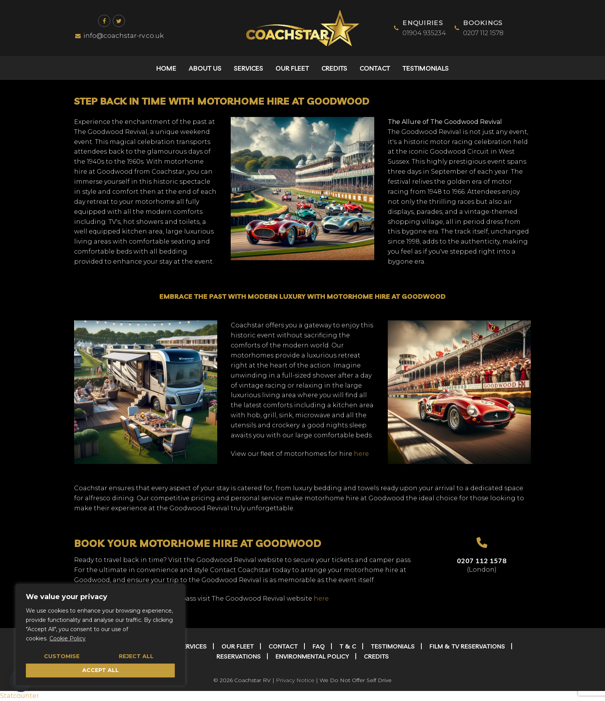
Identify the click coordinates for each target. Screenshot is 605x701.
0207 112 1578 (482, 560)
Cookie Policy (67, 638)
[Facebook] (104, 21)
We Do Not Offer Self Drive (355, 680)
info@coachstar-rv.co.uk (119, 35)
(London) (482, 569)
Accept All (100, 670)
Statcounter (19, 695)
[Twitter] (119, 21)
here (361, 453)
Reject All (136, 656)
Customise (61, 656)
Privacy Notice (295, 680)
